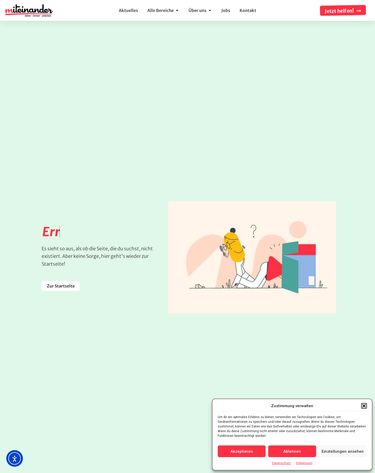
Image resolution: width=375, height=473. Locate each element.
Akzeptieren (241, 451)
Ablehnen (292, 451)
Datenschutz (281, 463)
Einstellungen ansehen (343, 451)
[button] (364, 405)
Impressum (304, 463)
